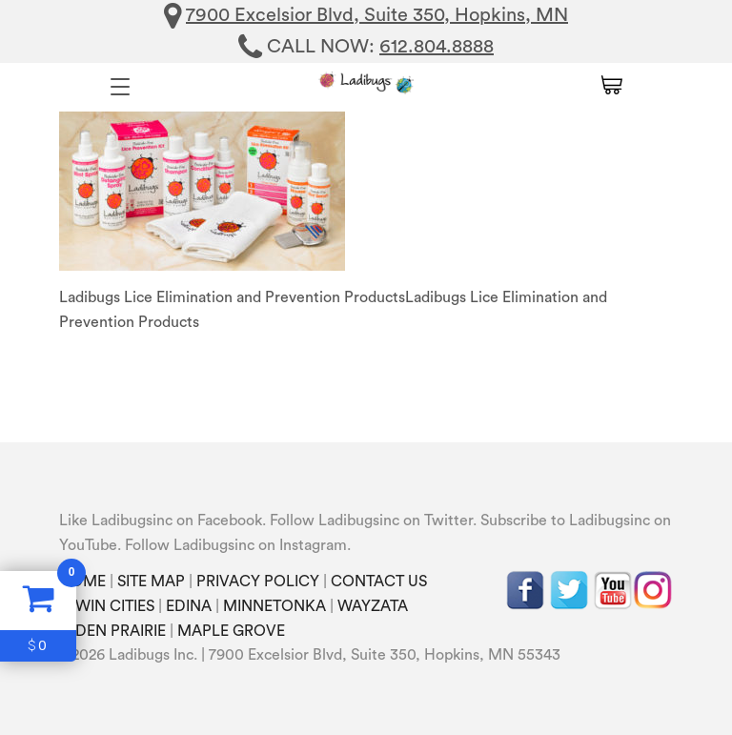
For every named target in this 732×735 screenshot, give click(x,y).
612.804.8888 (436, 46)
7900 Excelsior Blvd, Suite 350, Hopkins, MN (377, 15)
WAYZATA (372, 606)
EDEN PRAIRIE (116, 631)
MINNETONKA (274, 606)
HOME (82, 581)
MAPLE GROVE (231, 631)
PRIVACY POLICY (257, 581)
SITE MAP (151, 581)
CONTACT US (379, 581)
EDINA (189, 606)
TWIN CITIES (110, 606)
